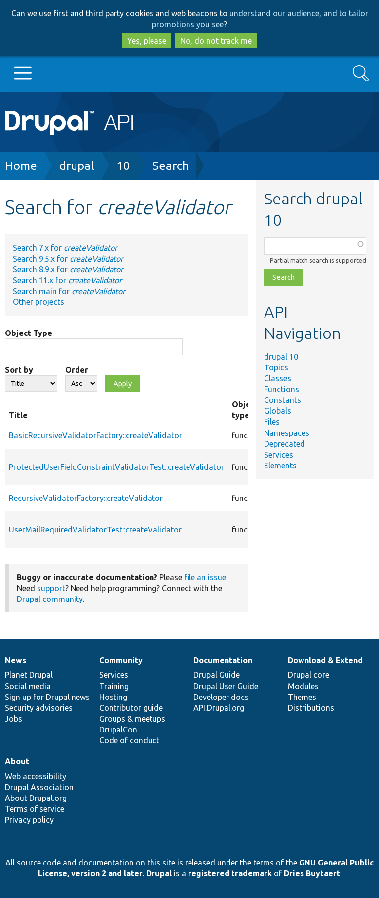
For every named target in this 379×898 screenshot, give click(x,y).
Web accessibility (35, 776)
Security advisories (39, 707)
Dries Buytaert (312, 873)
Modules (303, 686)
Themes (302, 697)
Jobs (13, 718)
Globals (277, 410)
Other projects (38, 302)
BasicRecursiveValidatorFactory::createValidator (95, 435)
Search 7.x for (65, 247)
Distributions (311, 707)
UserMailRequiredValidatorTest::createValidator (95, 529)
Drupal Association (39, 787)
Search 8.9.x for (68, 269)
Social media (28, 686)
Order (76, 370)
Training (114, 686)
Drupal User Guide (225, 686)
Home (21, 165)
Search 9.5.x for (68, 258)
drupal (76, 165)
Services (278, 454)
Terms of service (34, 808)
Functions (281, 389)
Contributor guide (131, 707)
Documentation (222, 660)
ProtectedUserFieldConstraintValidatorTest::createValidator (116, 467)
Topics (276, 367)
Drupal (159, 873)
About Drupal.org (36, 798)
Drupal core (308, 674)
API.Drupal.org (218, 707)
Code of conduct (129, 740)
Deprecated (284, 443)
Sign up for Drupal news (47, 697)
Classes (277, 378)
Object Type (28, 333)
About (17, 761)
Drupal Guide (216, 674)
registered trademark (230, 873)
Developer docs (221, 697)
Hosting (113, 697)
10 (123, 165)
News (15, 660)
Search (170, 165)
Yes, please (146, 40)
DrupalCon (118, 729)
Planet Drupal (29, 674)
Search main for (69, 291)
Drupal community (50, 599)
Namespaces (286, 433)
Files (272, 421)
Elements (280, 465)
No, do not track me (216, 40)
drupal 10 (281, 356)
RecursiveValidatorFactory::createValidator (86, 498)
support (51, 588)
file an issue (205, 577)
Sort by (19, 370)
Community (121, 660)
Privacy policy (29, 819)
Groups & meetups (132, 718)
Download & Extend (325, 660)
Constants (282, 400)
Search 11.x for (67, 280)
